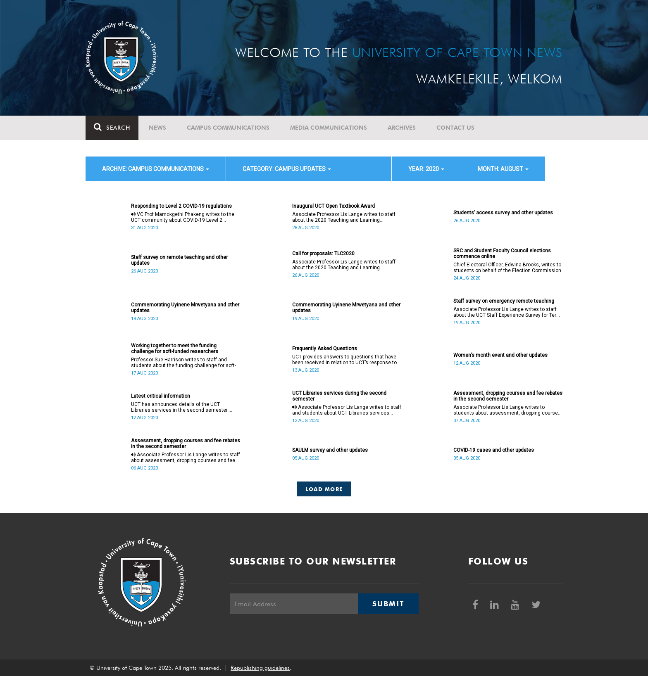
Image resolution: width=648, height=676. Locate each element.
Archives (402, 127)
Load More (324, 489)
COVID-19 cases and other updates (493, 450)
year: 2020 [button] (426, 169)
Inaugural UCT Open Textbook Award (333, 206)
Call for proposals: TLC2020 (323, 253)
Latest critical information (160, 396)
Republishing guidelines (260, 667)
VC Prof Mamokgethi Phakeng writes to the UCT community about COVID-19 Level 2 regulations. (182, 217)
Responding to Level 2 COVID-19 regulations (181, 206)
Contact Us (455, 127)
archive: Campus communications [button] (155, 169)
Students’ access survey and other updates (503, 213)
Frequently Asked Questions (324, 348)
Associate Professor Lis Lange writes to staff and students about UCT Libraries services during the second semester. (346, 410)
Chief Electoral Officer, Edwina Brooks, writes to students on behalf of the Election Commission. (507, 267)
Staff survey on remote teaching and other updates (179, 260)
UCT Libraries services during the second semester (339, 396)
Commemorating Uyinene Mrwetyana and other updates (185, 307)
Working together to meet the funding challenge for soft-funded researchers (174, 348)
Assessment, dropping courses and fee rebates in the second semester (507, 396)
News (157, 127)
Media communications (328, 127)
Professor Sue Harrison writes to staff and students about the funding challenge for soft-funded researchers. (183, 362)
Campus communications (228, 127)
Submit (388, 604)
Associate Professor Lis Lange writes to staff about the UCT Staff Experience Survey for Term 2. (507, 312)
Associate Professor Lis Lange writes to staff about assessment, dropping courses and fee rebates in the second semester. (185, 457)
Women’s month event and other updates (500, 355)
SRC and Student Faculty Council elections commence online (502, 253)
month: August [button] (503, 169)
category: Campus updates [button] (287, 169)
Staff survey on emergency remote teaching (503, 301)
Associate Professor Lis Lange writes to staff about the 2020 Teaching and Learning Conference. (343, 217)
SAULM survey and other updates (330, 450)
